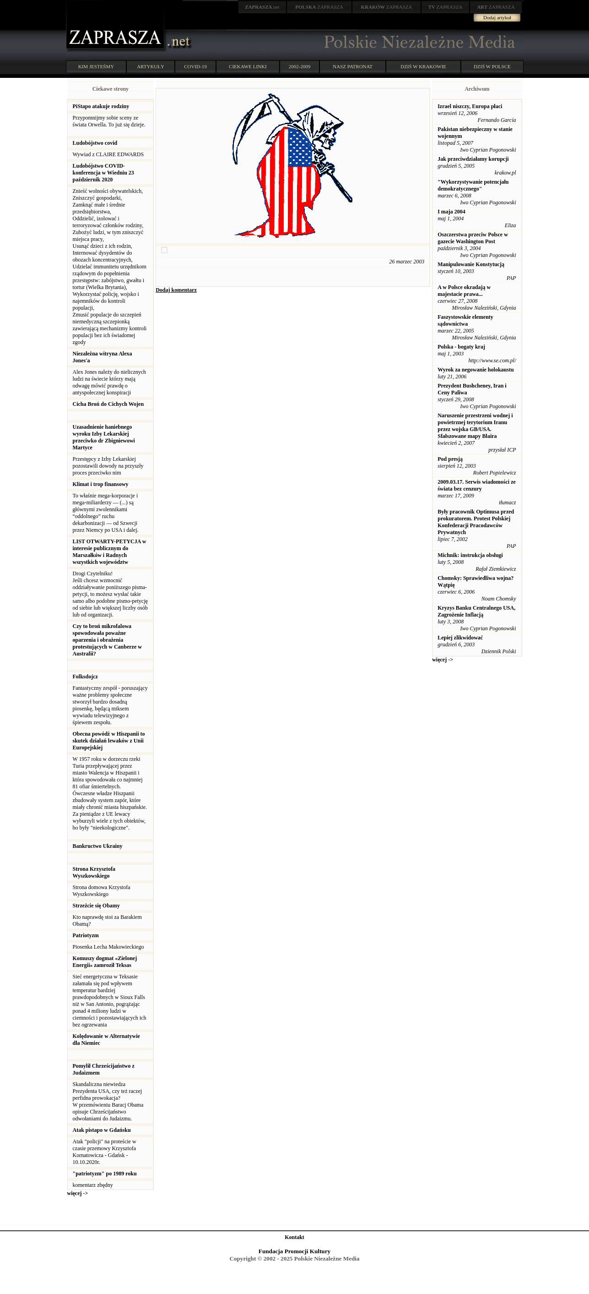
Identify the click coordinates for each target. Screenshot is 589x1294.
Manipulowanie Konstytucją (471, 264)
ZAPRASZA (319, 7)
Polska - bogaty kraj (461, 347)
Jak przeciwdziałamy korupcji (473, 159)
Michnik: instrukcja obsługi (470, 555)
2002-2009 (300, 66)
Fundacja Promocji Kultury (294, 1251)
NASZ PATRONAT (353, 66)
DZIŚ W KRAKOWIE (423, 66)
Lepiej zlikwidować (460, 637)
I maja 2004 (451, 211)
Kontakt (294, 1237)
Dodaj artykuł (497, 17)
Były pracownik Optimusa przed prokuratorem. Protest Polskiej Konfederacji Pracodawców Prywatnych (476, 521)
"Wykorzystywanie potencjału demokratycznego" (473, 185)
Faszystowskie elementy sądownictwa (465, 320)
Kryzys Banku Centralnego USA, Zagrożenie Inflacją (476, 611)
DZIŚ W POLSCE (492, 66)
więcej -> (77, 1193)
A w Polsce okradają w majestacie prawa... (464, 290)
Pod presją (450, 459)
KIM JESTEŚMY (96, 66)
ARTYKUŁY (150, 66)
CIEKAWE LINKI (248, 66)
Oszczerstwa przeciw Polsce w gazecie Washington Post (473, 238)
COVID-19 (195, 66)
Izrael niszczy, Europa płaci (470, 106)
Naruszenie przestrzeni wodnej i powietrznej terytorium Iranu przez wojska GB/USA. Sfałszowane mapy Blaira (475, 425)
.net (262, 7)
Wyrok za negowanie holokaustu (475, 369)
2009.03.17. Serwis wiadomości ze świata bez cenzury (477, 485)
